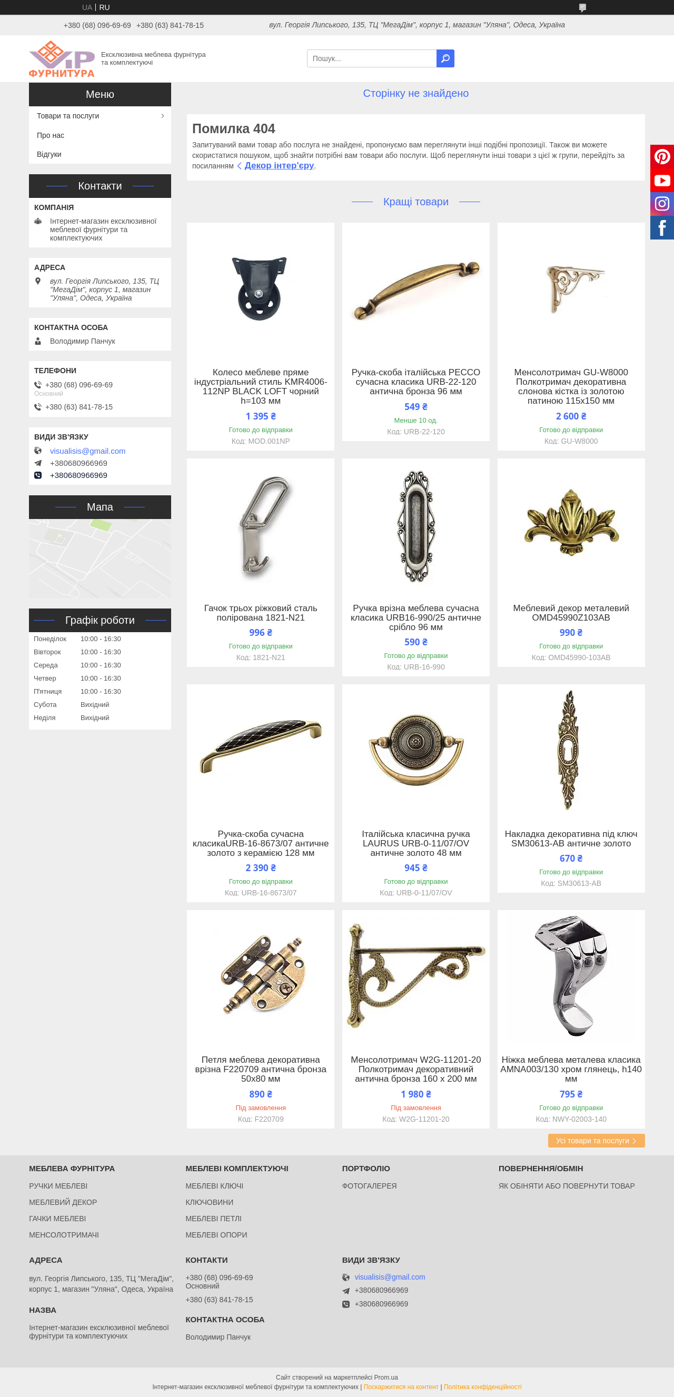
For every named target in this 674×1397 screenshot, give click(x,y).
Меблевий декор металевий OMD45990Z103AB (571, 613)
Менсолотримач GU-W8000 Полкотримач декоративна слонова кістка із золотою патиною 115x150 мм (571, 387)
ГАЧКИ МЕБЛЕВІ (57, 1218)
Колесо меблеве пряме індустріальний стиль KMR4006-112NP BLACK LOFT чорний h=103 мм (261, 387)
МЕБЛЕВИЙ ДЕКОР (63, 1202)
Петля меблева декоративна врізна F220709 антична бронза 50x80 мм (260, 1069)
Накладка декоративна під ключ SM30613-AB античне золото (571, 839)
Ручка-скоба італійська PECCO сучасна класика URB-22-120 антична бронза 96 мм (416, 382)
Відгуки (49, 154)
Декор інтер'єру (279, 166)
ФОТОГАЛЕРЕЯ (369, 1186)
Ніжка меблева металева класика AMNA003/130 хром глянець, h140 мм (571, 1069)
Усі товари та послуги (592, 1140)
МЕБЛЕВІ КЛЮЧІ (214, 1186)
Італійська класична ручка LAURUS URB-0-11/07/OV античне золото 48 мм (416, 844)
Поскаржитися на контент (401, 1387)
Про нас (50, 135)
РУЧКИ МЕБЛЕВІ (58, 1186)
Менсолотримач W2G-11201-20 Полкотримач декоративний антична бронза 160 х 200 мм (416, 1069)
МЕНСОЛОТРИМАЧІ (64, 1235)
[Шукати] (445, 58)
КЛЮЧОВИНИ (209, 1202)
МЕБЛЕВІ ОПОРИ (216, 1235)
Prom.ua (386, 1377)
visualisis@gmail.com (88, 451)
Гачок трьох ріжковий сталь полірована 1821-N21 (261, 613)
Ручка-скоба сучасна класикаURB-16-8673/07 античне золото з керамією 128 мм (261, 844)
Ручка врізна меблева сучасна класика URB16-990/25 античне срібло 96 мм (416, 618)
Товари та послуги (68, 116)
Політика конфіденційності (483, 1387)
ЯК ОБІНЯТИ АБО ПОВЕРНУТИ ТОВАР (567, 1186)
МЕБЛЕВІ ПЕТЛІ (213, 1218)
